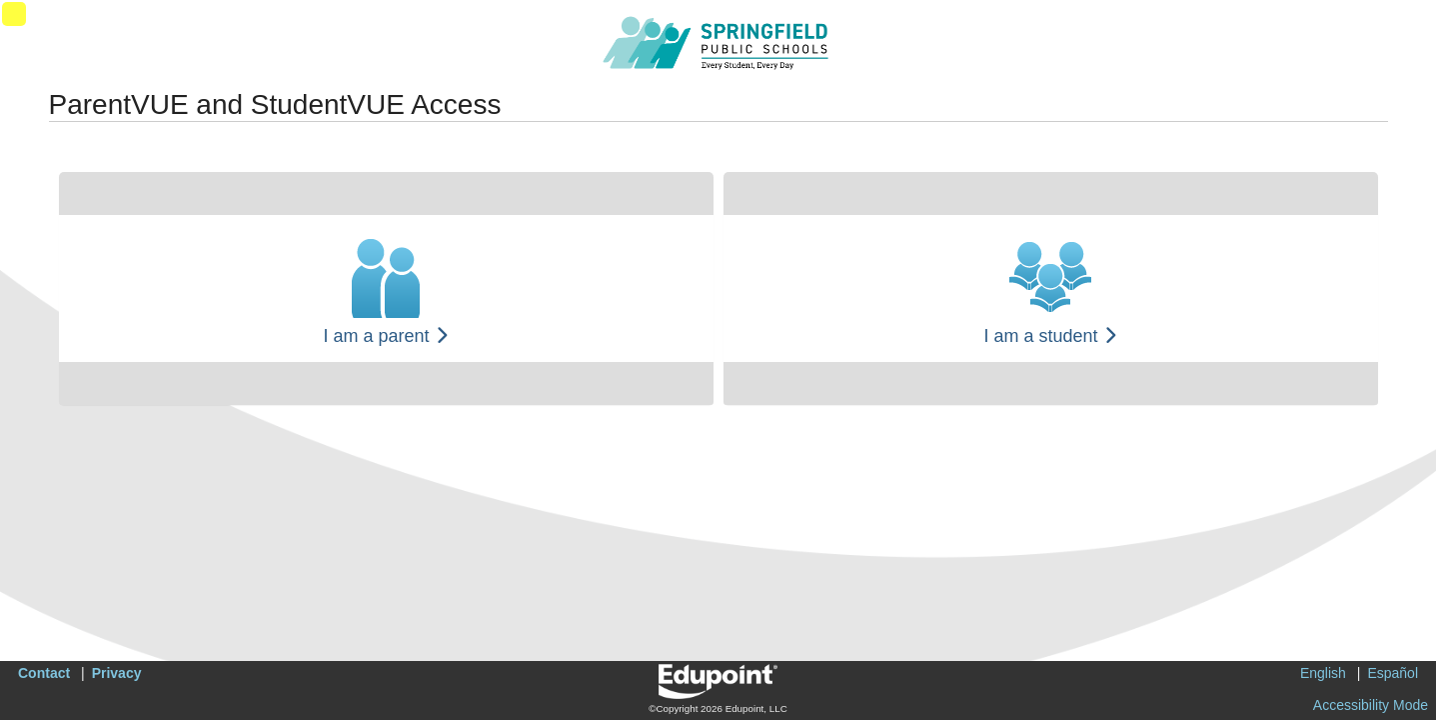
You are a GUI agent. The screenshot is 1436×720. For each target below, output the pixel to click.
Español (1392, 673)
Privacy (117, 673)
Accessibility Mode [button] (1370, 705)
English (1323, 673)
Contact (44, 673)
